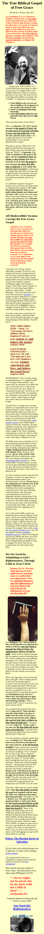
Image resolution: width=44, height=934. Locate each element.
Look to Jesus (11, 853)
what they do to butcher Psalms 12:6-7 (22, 529)
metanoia (27, 295)
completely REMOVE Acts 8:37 (18, 533)
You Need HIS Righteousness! (22, 907)
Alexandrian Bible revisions (16, 461)
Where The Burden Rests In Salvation (22, 840)
